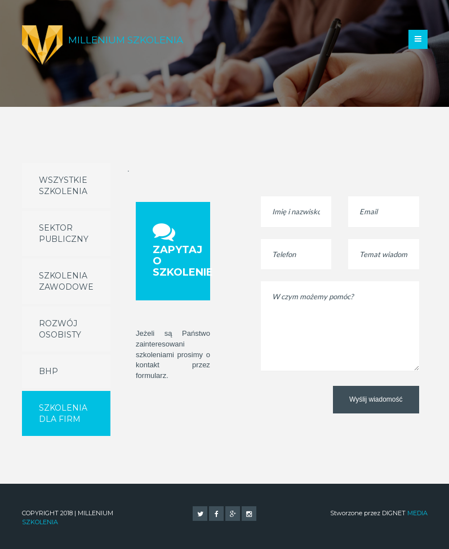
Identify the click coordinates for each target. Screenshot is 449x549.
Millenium (125, 40)
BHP (48, 371)
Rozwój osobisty (60, 329)
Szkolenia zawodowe (66, 281)
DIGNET (405, 513)
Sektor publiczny (63, 233)
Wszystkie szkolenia (63, 185)
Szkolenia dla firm (63, 413)
